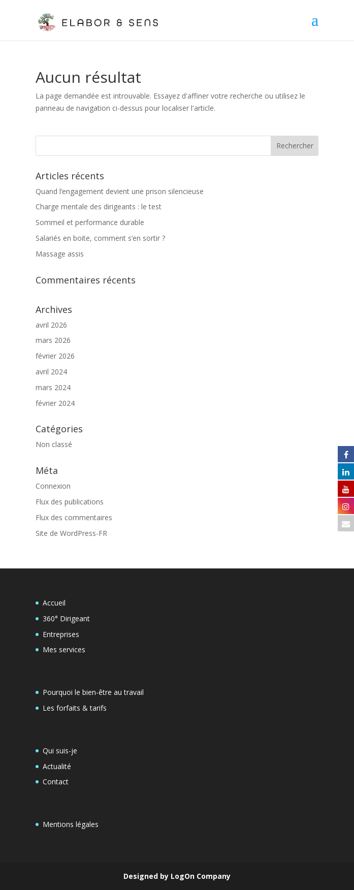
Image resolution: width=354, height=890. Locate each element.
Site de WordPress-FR (71, 533)
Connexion (53, 486)
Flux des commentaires (74, 517)
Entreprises (61, 634)
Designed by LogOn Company (177, 876)
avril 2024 (51, 371)
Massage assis (60, 254)
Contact (56, 781)
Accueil (54, 603)
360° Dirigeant (66, 618)
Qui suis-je (60, 750)
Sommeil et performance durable (90, 222)
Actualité (57, 766)
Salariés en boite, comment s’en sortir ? (100, 238)
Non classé (54, 444)
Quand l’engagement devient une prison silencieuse (120, 191)
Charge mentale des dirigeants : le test (99, 206)
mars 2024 (53, 387)
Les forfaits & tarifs (75, 708)
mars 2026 (53, 340)
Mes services (64, 649)
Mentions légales (71, 824)
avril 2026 (51, 325)
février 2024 (55, 403)
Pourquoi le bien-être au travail (93, 692)
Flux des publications (70, 501)
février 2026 (55, 356)
